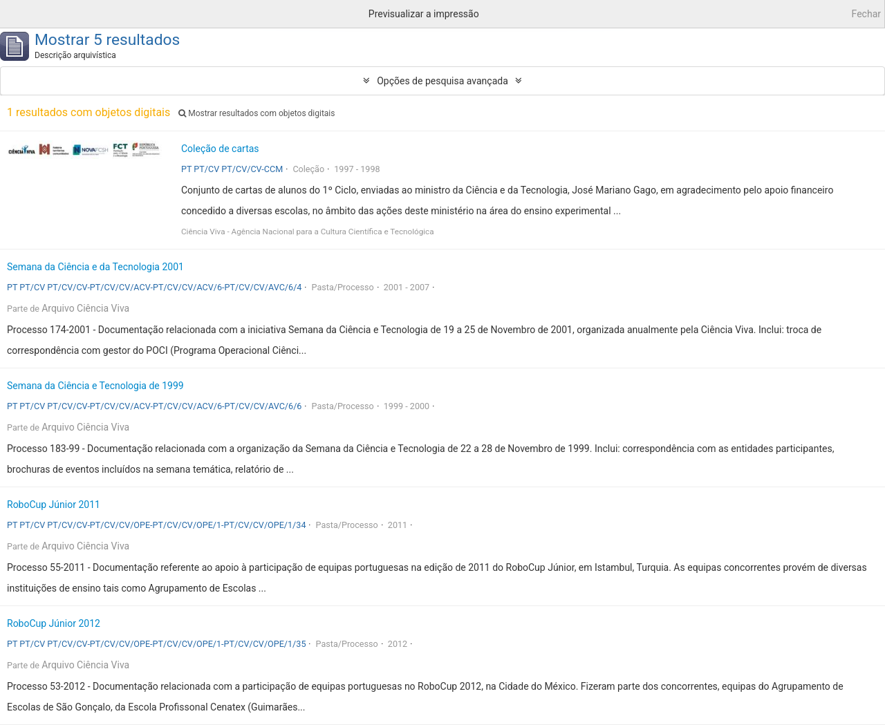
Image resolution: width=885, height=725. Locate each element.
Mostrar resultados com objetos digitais (256, 113)
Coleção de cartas (220, 148)
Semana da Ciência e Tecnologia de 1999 (95, 385)
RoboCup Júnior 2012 (53, 623)
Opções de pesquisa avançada (442, 80)
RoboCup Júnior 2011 (53, 504)
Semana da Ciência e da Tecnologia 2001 (95, 266)
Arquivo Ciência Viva (85, 308)
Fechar (866, 13)
